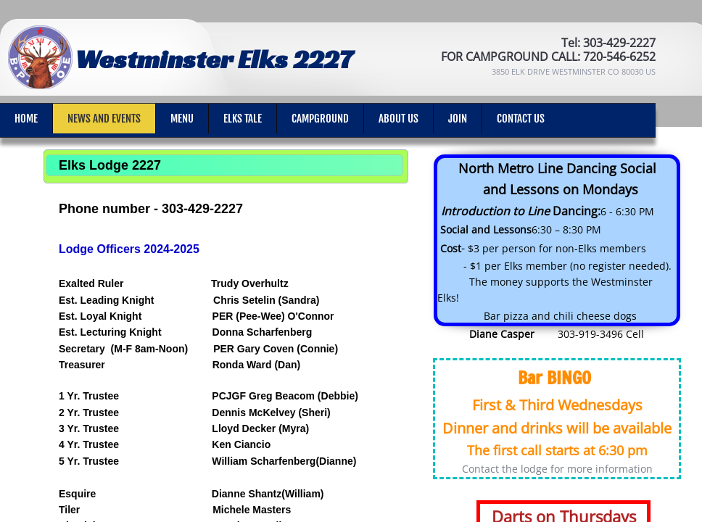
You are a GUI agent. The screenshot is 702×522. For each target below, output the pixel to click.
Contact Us (521, 118)
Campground (320, 118)
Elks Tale (242, 118)
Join (457, 118)
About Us (398, 118)
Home (26, 118)
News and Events (104, 118)
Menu (182, 118)
